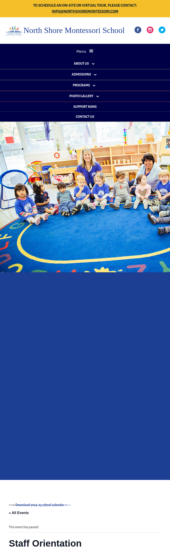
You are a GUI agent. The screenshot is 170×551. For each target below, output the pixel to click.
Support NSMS (85, 106)
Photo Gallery (81, 96)
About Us (81, 63)
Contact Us (85, 116)
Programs (81, 85)
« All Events (19, 513)
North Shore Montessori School (74, 30)
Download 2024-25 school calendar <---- (43, 505)
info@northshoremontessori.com (85, 12)
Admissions (81, 74)
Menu (81, 51)
